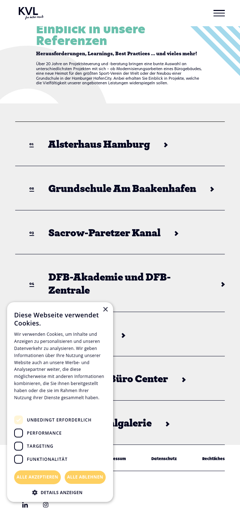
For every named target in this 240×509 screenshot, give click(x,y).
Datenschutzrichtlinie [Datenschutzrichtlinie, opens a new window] (39, 404)
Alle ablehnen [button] (85, 477)
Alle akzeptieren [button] (37, 477)
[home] (29, 13)
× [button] (105, 309)
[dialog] (60, 402)
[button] (219, 13)
